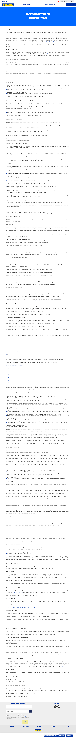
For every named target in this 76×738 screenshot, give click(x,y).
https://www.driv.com (51, 53)
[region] (38, 735)
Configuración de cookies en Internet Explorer (15, 365)
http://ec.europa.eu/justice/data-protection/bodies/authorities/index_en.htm (21, 607)
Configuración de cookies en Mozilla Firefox (14, 374)
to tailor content (19, 714)
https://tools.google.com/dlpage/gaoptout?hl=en (32, 300)
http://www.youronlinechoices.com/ (13, 345)
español (4, 1)
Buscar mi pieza (26, 726)
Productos (25, 4)
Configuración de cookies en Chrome (13, 377)
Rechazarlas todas (61, 735)
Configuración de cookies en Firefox (13, 368)
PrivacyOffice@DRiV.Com (51, 41)
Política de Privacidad (23, 716)
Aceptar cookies (69, 735)
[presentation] (14, 722)
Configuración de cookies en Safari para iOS (15, 380)
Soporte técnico (48, 4)
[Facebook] (56, 1)
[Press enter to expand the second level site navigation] (55, 4)
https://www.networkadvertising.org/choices (15, 348)
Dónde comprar (64, 1)
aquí (63, 666)
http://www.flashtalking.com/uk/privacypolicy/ (15, 351)
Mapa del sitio (65, 726)
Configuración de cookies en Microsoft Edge (14, 371)
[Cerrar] (74, 735)
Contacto (71, 1)
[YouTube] (58, 1)
